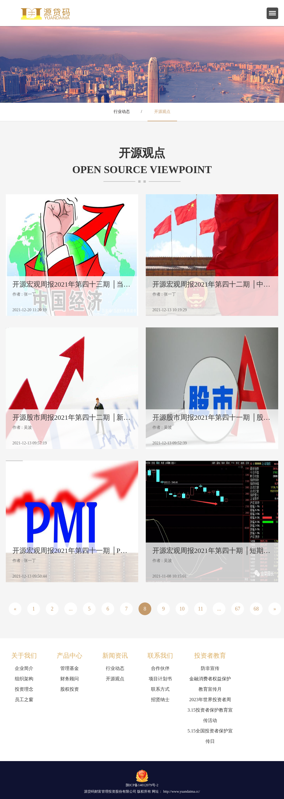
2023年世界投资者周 (210, 699)
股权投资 (69, 689)
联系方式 (160, 689)
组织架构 (24, 678)
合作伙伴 (160, 668)
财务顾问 (69, 678)
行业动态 (122, 111)
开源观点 (162, 111)
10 (182, 609)
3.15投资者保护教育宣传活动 (210, 715)
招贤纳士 (160, 699)
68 (256, 609)
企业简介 (24, 668)
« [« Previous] (15, 609)
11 (200, 609)
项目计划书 (160, 678)
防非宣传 (210, 668)
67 (237, 609)
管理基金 (69, 668)
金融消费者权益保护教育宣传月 (210, 684)
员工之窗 (24, 699)
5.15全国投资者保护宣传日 (210, 736)
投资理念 (24, 689)
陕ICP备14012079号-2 (142, 785)
